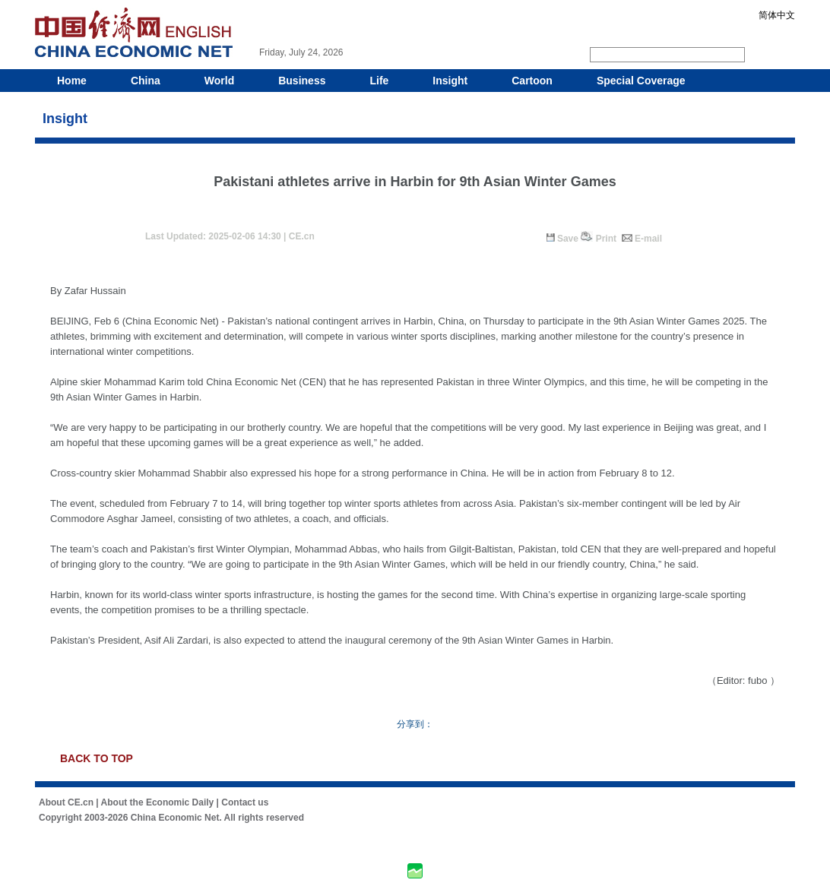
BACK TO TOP (96, 758)
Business (301, 80)
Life (378, 80)
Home (72, 80)
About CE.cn (66, 802)
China (145, 80)
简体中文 (777, 15)
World (219, 80)
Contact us (244, 802)
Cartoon (532, 80)
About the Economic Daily (157, 802)
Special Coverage (641, 80)
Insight (449, 80)
